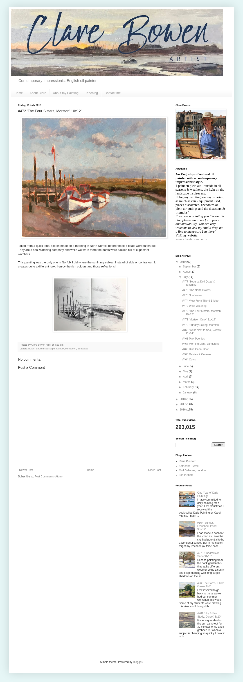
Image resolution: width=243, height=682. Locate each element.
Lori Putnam (186, 475)
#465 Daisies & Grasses (196, 354)
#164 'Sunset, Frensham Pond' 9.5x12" (207, 526)
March (187, 382)
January (188, 392)
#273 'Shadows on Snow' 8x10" (208, 555)
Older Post (154, 470)
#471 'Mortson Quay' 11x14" (199, 319)
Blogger (137, 662)
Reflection (70, 348)
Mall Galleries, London (192, 470)
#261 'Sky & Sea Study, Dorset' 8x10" (209, 615)
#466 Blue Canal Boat (195, 349)
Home (18, 93)
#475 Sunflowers (192, 295)
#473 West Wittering (194, 305)
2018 (183, 399)
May (186, 371)
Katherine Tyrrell (188, 466)
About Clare (37, 93)
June (186, 366)
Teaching (91, 93)
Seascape (82, 348)
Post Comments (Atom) (48, 476)
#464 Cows (189, 359)
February (188, 387)
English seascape (45, 348)
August (187, 271)
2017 (183, 404)
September (190, 266)
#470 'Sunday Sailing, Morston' (200, 325)
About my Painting (66, 93)
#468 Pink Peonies (193, 338)
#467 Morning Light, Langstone (200, 343)
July (186, 277)
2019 (183, 261)
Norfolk (60, 348)
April (186, 376)
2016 (183, 409)
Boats (31, 348)
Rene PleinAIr (187, 461)
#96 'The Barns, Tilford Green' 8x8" (210, 585)
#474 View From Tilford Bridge (200, 300)
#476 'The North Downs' (196, 290)
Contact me (113, 93)
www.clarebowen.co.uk (191, 239)
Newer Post (26, 470)
